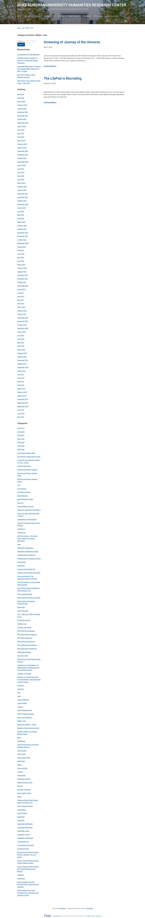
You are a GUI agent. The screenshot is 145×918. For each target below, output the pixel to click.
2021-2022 (21, 439)
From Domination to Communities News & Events (28, 583)
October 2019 (21, 364)
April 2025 (20, 137)
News (37, 16)
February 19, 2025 (50, 83)
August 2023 (21, 208)
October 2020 (21, 325)
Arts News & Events (23, 492)
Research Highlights (24, 790)
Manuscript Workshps (24, 717)
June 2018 (20, 413)
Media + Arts (21, 721)
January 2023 (22, 229)
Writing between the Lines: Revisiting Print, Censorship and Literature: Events (28, 893)
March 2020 (21, 350)
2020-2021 (21, 435)
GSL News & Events (23, 620)
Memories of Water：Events (26, 724)
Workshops (21, 878)
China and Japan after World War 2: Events (28, 515)
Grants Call (21, 607)
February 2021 (22, 311)
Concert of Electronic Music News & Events (28, 524)
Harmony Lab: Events (24, 627)
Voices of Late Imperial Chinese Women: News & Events (28, 862)
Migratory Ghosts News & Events (28, 728)
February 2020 (22, 353)
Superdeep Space (112, 16)
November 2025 (22, 116)
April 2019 (20, 385)
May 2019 (20, 381)
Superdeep (21, 817)
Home (19, 16)
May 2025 (20, 133)
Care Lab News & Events (25, 506)
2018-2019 (21, 428)
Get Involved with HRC (24, 594)
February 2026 (22, 105)
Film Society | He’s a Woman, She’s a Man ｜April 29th (28, 82)
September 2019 (22, 367)
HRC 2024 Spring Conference (27, 634)
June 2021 (20, 296)
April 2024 (20, 179)
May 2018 (20, 417)
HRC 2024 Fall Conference (26, 631)
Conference (21, 529)
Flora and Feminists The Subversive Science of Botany (27, 577)
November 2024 (22, 155)
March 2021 (21, 307)
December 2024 (22, 151)
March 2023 (21, 222)
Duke (19, 544)
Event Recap (21, 562)
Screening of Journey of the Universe (72, 42)
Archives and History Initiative (27, 470)
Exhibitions (21, 566)
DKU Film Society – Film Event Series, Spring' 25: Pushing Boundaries (27, 538)
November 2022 (22, 236)
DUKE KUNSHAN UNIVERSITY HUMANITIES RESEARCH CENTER (71, 5)
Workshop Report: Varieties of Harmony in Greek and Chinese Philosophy (27, 60)
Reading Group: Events (24, 782)
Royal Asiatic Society (24, 793)
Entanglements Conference (26, 555)
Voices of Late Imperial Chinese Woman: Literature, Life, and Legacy (28, 854)
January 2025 (22, 148)
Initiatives (20, 685)
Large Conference (23, 700)
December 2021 (22, 275)
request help (98, 915)
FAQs (93, 915)
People (28, 16)
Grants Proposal (22, 611)
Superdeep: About (23, 831)
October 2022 (21, 240)
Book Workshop (22, 496)
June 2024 (20, 172)
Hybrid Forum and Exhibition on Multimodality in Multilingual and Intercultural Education (28, 667)
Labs (19, 692)
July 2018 (20, 410)
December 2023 (22, 194)
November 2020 (22, 321)
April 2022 (20, 261)
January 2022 (22, 272)
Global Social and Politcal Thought (28, 598)
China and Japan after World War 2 (29, 510)
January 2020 (22, 357)
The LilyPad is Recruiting (63, 78)
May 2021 (20, 300)
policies (88, 915)
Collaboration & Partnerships (27, 519)
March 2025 (21, 140)
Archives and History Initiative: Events (27, 480)
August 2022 (21, 247)
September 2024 (22, 162)
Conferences (21, 532)
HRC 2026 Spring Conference (27, 649)
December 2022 (22, 233)
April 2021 (20, 303)
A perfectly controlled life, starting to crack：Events (28, 461)
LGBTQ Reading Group (24, 710)
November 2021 (22, 279)
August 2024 (21, 165)
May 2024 (20, 176)
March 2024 (21, 183)
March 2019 (21, 389)
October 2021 (21, 282)
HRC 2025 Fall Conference (26, 641)
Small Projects (22, 813)
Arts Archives (21, 489)
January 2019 (22, 396)
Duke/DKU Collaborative (25, 548)
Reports (20, 786)
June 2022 (20, 254)
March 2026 (21, 101)
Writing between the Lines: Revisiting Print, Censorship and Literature (28, 884)
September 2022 (22, 243)
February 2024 (22, 187)
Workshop (20, 875)
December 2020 (22, 318)
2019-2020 (21, 432)
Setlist (19, 797)
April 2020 (20, 346)
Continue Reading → (51, 66)
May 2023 (20, 215)
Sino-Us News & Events (25, 806)
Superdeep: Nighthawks (25, 838)
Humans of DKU (22, 656)
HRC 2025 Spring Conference (27, 645)
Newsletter (87, 16)
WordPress (63, 908)
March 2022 (21, 265)
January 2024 (22, 190)
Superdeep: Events (23, 834)
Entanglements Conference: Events (29, 559)
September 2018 (22, 406)
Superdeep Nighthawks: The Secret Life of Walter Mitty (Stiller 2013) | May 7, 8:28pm (29, 69)
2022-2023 (21, 442)
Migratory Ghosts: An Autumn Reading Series (27, 733)
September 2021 (22, 286)
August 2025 (21, 126)
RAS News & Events (23, 779)
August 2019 (21, 371)
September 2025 (22, 123)
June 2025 (20, 130)
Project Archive (73, 16)
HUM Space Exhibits (24, 652)
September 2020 (22, 328)
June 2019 (20, 378)
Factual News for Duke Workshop (28, 54)
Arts (23, 28)
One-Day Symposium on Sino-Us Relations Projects (28, 746)
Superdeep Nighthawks (25, 824)
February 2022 (22, 268)
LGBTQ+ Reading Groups (25, 714)
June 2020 (20, 339)
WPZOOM (90, 908)
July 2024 (20, 169)
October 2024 (21, 158)
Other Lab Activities (23, 758)
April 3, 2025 (48, 47)
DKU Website (98, 16)
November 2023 (22, 197)
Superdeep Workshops (24, 827)
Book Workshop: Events (25, 499)
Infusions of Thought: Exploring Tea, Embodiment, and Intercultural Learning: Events (29, 679)
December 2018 (22, 399)
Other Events (21, 754)
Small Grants (21, 810)
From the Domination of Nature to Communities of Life (28, 589)
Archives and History (24, 466)
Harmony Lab (21, 624)
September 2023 (22, 204)
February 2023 (22, 225)
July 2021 (20, 293)
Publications (21, 775)
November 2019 (22, 360)
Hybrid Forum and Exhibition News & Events (28, 660)
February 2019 (22, 392)
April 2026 (20, 98)
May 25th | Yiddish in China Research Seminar (26, 76)
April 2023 (20, 218)
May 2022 (20, 257)
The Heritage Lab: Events (25, 845)
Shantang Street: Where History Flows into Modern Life (27, 801)
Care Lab (20, 503)
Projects (61, 16)
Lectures (20, 707)
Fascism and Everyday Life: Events (28, 573)
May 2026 (20, 94)
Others (19, 765)
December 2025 (22, 112)
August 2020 (21, 332)
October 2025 (21, 119)
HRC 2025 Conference (24, 638)
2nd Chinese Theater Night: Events (28, 457)
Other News (21, 761)
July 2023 (20, 211)
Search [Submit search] (125, 21)
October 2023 (21, 201)
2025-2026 (21, 449)
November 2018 (22, 403)
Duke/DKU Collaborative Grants (27, 551)
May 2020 (20, 342)
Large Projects (22, 703)
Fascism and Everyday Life (26, 569)
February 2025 (22, 144)
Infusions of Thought (24, 674)
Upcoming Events (23, 849)
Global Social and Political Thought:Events (26, 602)
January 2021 (22, 314)
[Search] (115, 21)
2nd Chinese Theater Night (26, 453)
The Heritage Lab (23, 842)
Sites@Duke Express (57, 915)
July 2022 (20, 250)
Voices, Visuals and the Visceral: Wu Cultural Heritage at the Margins (28, 869)
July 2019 (20, 374)
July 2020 (20, 335)
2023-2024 (21, 446)
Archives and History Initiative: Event (27, 474)
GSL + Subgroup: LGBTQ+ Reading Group (28, 615)
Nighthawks (21, 741)
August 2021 (21, 289)
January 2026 (22, 109)
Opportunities (48, 16)
